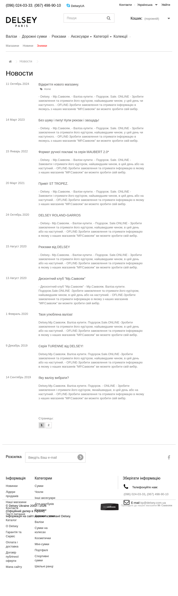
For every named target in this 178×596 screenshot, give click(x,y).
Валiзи (11, 36)
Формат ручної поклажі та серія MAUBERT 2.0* (74, 152)
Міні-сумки (42, 544)
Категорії (101, 36)
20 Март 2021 (15, 183)
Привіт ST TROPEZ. (53, 183)
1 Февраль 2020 (17, 314)
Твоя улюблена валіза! (56, 314)
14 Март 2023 (15, 119)
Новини (28, 45)
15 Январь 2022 (17, 151)
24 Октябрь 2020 (17, 214)
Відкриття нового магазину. (59, 84)
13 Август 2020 (16, 278)
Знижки (42, 45)
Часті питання (15, 514)
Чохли (39, 492)
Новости (26, 61)
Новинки (12, 486)
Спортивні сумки (42, 558)
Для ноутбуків (44, 504)
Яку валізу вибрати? (54, 378)
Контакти (125, 4)
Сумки (39, 486)
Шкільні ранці (44, 566)
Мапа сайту (14, 566)
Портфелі (41, 550)
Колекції (120, 36)
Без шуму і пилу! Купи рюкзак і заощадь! (69, 120)
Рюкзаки (59, 36)
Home (47, 89)
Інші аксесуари (45, 498)
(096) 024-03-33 (19, 5)
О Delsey (12, 526)
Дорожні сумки (34, 36)
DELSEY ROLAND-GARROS (60, 215)
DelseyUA (77, 6)
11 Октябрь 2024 (17, 84)
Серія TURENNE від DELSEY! (61, 346)
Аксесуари (80, 36)
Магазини (12, 45)
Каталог (11, 520)
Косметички (43, 538)
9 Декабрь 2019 (17, 345)
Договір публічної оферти (12, 556)
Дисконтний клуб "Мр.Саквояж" (62, 278)
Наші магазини (16, 502)
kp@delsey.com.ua (153, 502)
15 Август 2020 (16, 246)
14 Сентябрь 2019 (18, 377)
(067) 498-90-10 (47, 5)
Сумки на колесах (41, 530)
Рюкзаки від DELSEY (54, 247)
